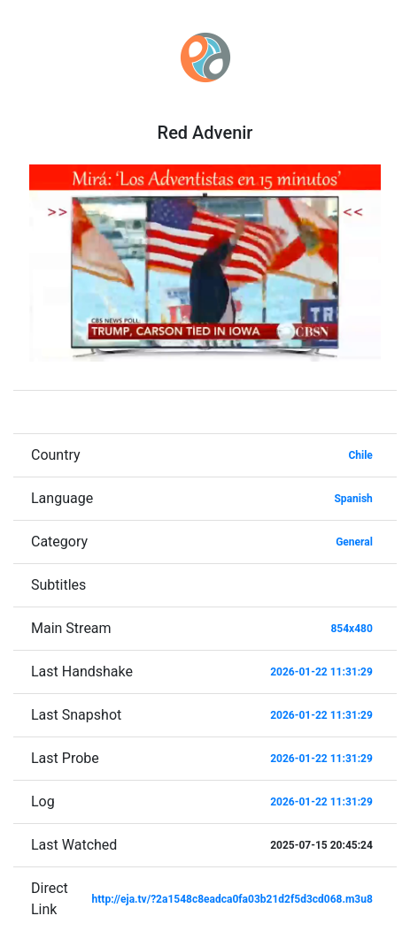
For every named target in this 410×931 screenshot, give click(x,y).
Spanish (353, 498)
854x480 (351, 628)
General (354, 542)
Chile (360, 455)
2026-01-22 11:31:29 (321, 672)
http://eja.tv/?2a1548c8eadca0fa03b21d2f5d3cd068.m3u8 (232, 899)
